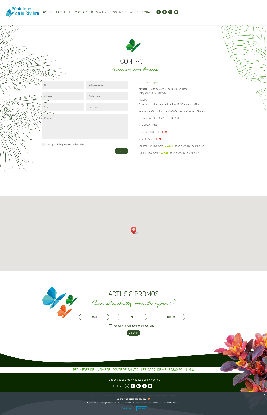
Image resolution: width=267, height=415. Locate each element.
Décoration (98, 12)
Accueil (47, 12)
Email (94, 317)
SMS (132, 317)
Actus (134, 12)
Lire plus (141, 408)
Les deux (170, 317)
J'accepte (63, 144)
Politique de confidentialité (70, 144)
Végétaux (81, 12)
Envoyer (121, 150)
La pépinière (64, 12)
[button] (135, 230)
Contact (147, 12)
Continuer (126, 408)
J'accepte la (131, 325)
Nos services (118, 12)
